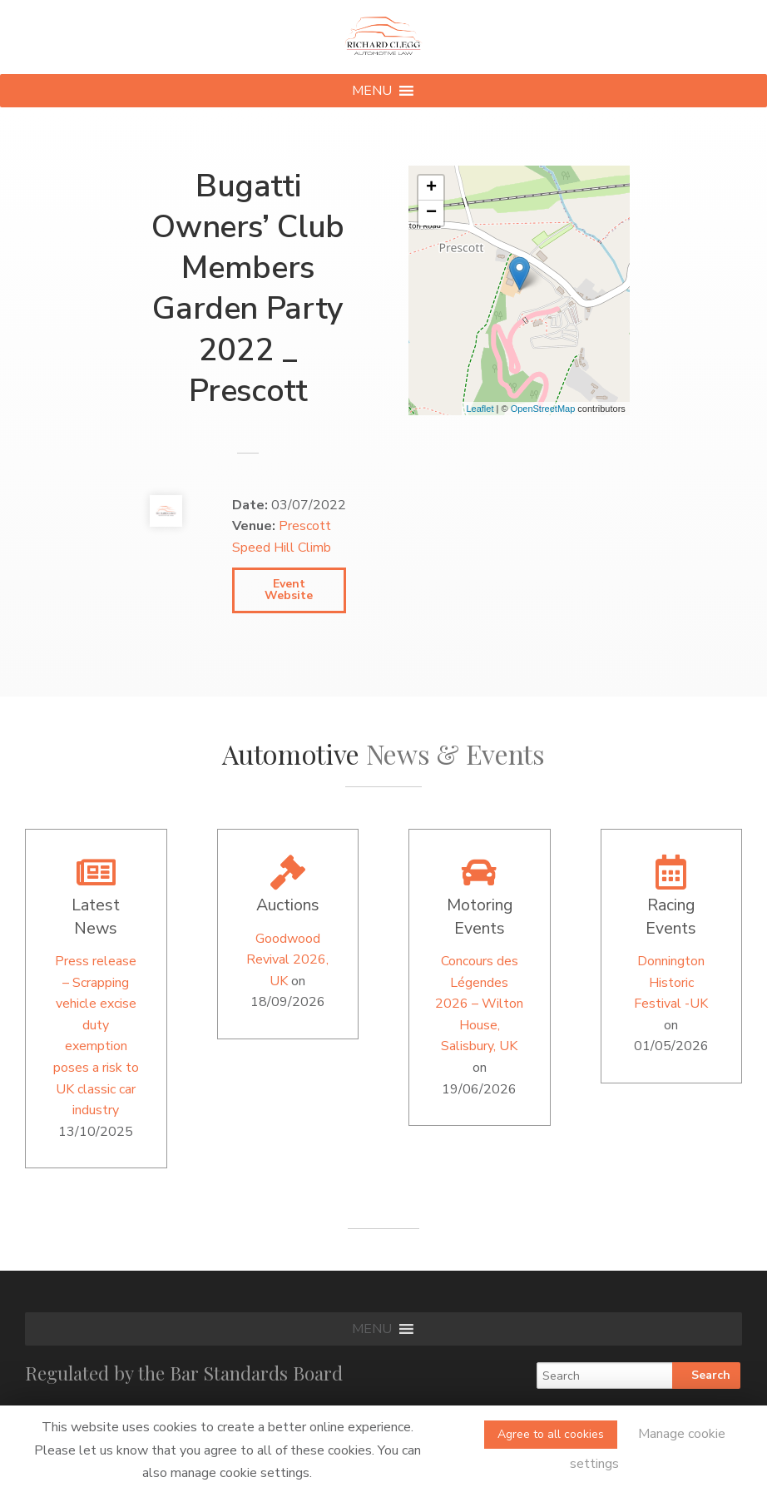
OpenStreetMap (543, 409)
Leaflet (479, 409)
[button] (372, 90)
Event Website (289, 589)
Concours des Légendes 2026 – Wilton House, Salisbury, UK (479, 1003)
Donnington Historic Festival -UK (671, 982)
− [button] (431, 213)
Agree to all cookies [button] (550, 1434)
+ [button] (431, 188)
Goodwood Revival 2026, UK (287, 960)
